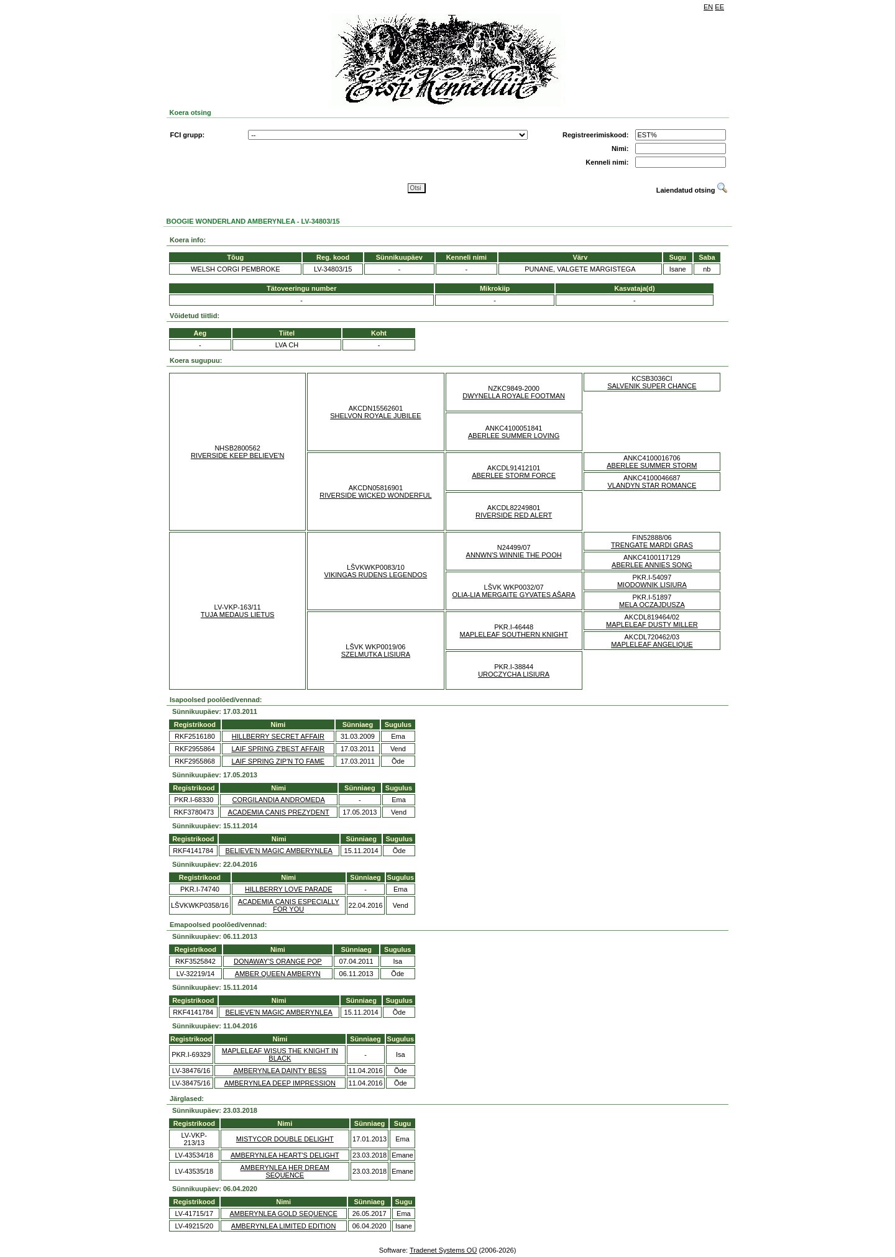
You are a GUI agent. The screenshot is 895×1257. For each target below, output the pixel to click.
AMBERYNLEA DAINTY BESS (279, 1070)
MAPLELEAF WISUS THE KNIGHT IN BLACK (280, 1054)
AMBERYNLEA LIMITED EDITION (283, 1226)
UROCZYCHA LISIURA (513, 674)
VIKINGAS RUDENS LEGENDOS (376, 574)
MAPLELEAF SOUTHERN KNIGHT (514, 634)
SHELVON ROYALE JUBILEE (375, 415)
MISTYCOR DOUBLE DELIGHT (285, 1139)
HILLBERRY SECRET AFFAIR (278, 736)
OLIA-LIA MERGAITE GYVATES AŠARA (513, 594)
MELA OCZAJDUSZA (652, 604)
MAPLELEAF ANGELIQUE (651, 644)
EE (719, 7)
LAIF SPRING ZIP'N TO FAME (278, 761)
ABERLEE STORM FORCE (514, 475)
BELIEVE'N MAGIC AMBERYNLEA (278, 850)
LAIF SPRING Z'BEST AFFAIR (277, 748)
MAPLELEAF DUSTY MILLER (652, 624)
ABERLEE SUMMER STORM (652, 465)
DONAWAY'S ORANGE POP (278, 961)
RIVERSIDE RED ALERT (513, 515)
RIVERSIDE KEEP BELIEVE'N (237, 455)
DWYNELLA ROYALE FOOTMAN (513, 396)
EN (708, 7)
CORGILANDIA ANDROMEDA (278, 799)
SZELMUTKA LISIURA (375, 654)
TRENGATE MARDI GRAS (652, 545)
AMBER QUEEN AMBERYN (278, 973)
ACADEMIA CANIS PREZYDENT (278, 812)
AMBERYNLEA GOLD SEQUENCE (283, 1213)
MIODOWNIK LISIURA (652, 584)
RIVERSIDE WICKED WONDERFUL (375, 495)
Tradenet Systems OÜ (443, 1250)
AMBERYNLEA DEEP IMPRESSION (280, 1083)
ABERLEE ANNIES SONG (652, 565)
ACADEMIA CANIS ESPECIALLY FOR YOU (288, 905)
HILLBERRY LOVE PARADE (289, 889)
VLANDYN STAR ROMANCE (651, 485)
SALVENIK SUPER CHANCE (651, 386)
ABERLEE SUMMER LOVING (513, 435)
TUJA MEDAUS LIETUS (238, 614)
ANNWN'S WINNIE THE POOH (514, 555)
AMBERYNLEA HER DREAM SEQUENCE (285, 1171)
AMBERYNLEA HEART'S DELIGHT (285, 1155)
